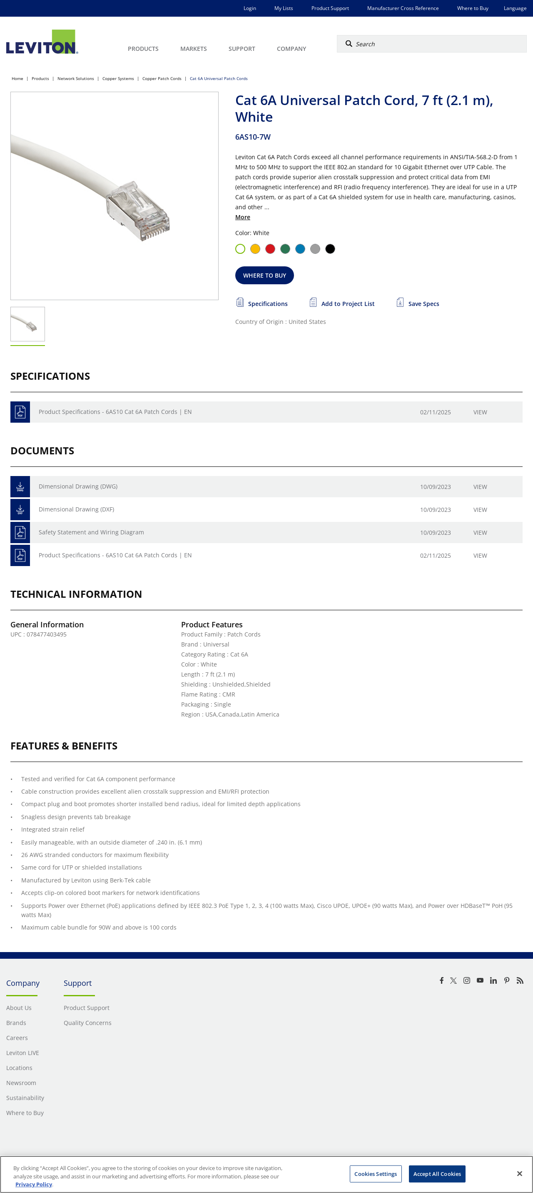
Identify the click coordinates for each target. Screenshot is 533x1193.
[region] (266, 1174)
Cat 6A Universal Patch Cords (219, 78)
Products (40, 78)
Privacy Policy (33, 1184)
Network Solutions (75, 78)
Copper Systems (118, 78)
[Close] (520, 1173)
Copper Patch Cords (162, 78)
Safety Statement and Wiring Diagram (91, 532)
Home (17, 78)
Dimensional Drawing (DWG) (78, 486)
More (242, 217)
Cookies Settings (375, 1173)
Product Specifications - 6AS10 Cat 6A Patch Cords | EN (115, 412)
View (480, 412)
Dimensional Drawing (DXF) (76, 509)
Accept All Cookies (437, 1173)
